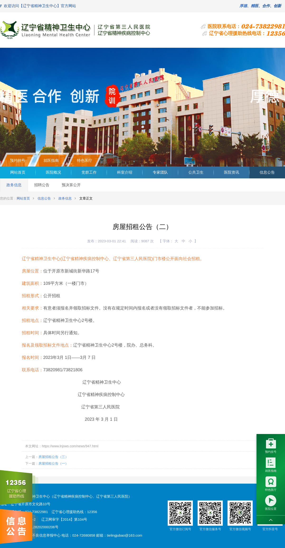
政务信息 (14, 185)
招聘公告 (41, 185)
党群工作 (89, 172)
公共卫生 (196, 172)
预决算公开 (71, 185)
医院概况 (53, 172)
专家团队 (160, 172)
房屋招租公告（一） (53, 463)
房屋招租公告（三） (53, 457)
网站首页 (17, 172)
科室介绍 (124, 172)
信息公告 (267, 172)
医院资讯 (231, 172)
